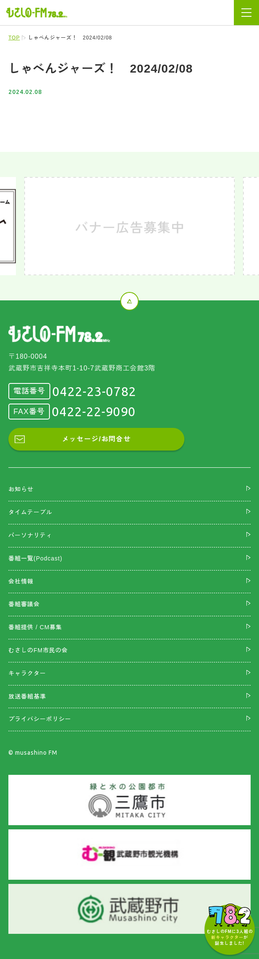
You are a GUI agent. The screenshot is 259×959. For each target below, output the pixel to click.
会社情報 (21, 581)
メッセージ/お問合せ (96, 439)
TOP (14, 38)
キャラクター (27, 673)
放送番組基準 (27, 696)
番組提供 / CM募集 (35, 627)
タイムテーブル (30, 512)
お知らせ (21, 489)
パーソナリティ (30, 535)
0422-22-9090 (94, 411)
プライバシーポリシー (39, 719)
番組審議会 (24, 604)
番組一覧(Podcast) (35, 558)
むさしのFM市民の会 (38, 650)
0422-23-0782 (94, 391)
